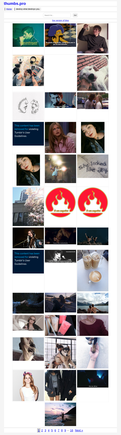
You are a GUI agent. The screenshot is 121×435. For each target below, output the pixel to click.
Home (9, 9)
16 (71, 430)
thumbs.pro (15, 3)
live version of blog (60, 20)
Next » (79, 430)
